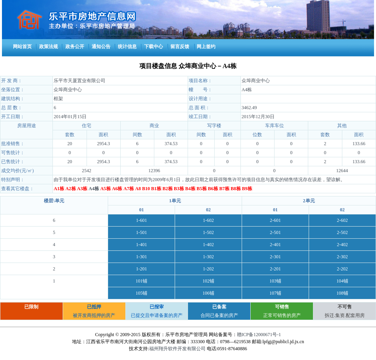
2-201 (275, 269)
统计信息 (127, 46)
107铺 (275, 293)
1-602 (208, 220)
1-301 (141, 256)
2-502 (342, 232)
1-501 (141, 232)
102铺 (208, 281)
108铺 (342, 293)
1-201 (141, 269)
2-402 (342, 244)
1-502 (208, 232)
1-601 (141, 220)
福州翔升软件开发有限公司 (177, 348)
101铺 (141, 281)
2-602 (342, 220)
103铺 (275, 281)
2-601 (275, 220)
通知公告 (101, 46)
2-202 (342, 269)
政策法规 (48, 46)
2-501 (275, 232)
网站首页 (22, 46)
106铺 (208, 293)
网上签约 (206, 46)
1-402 (208, 244)
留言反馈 (179, 46)
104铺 (342, 281)
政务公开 (74, 46)
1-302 (208, 256)
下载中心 (153, 46)
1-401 (141, 244)
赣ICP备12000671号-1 (259, 334)
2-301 (275, 256)
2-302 (342, 256)
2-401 (275, 244)
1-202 (208, 269)
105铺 (141, 293)
